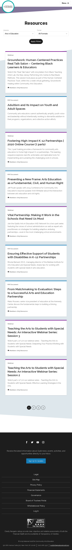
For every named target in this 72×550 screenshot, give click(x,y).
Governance (36, 495)
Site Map (36, 480)
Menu (65, 3)
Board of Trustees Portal (36, 501)
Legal (36, 474)
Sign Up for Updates (36, 461)
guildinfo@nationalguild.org (59, 545)
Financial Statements (36, 490)
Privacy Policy (36, 485)
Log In (36, 511)
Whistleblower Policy (36, 506)
